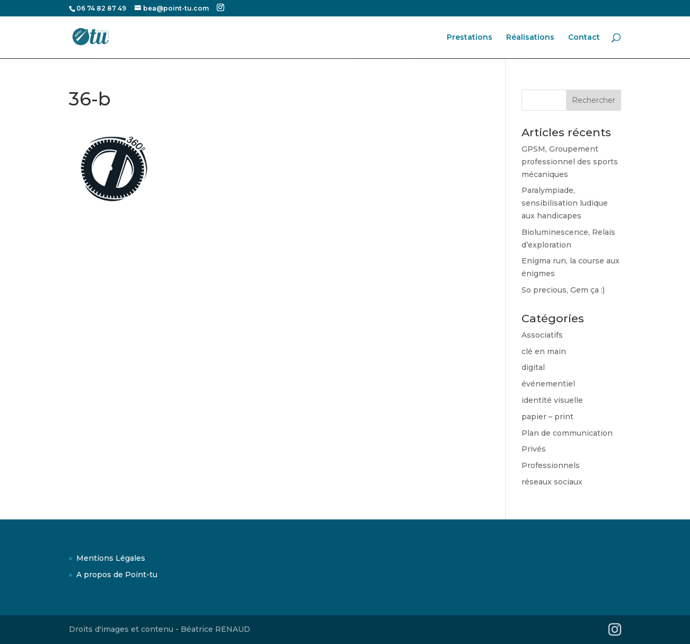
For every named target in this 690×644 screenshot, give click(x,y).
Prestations (469, 37)
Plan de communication (567, 433)
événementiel (548, 384)
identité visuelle (552, 400)
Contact (584, 37)
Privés (533, 449)
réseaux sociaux (551, 482)
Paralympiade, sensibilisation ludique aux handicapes (564, 203)
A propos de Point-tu (116, 574)
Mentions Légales (110, 558)
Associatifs (542, 335)
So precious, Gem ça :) (563, 290)
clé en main (543, 351)
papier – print (547, 416)
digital (533, 367)
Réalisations (530, 37)
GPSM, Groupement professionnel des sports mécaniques (569, 161)
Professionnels (550, 465)
